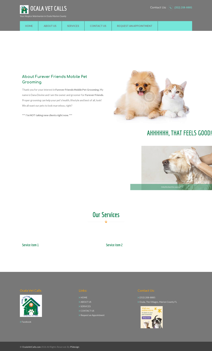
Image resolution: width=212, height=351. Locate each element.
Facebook (26, 321)
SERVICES (86, 306)
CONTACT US (87, 310)
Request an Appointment (93, 315)
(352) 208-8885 (183, 7)
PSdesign (74, 347)
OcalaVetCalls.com (31, 347)
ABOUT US (86, 302)
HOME (84, 297)
